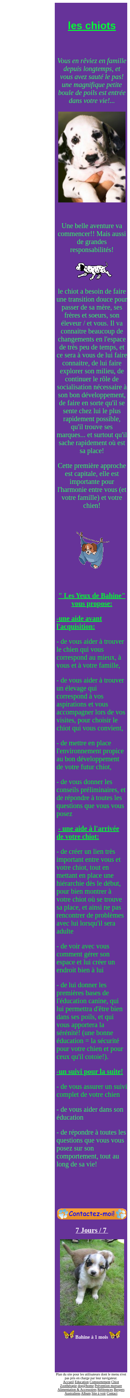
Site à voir (99, 1393)
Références (105, 1389)
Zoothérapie (68, 1386)
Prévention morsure (108, 1386)
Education (82, 1382)
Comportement (99, 1382)
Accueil (68, 1382)
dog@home (86, 1386)
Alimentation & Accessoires (77, 1389)
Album (86, 1393)
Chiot (115, 1382)
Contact (112, 1393)
